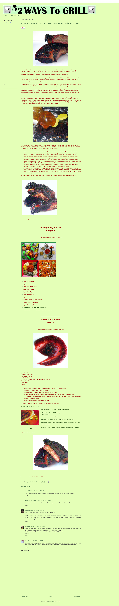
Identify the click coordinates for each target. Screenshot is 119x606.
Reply (26, 495)
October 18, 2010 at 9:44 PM (35, 540)
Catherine (27, 526)
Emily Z (27, 490)
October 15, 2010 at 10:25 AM (36, 490)
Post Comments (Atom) (54, 601)
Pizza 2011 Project (15, 15)
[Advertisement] (8, 53)
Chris (26, 540)
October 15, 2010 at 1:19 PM (43, 500)
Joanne (27, 510)
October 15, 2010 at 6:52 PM (36, 510)
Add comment (25, 550)
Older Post (77, 596)
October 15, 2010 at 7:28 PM (38, 526)
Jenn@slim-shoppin (30, 500)
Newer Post (25, 596)
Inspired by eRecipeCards (32, 482)
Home (6, 15)
